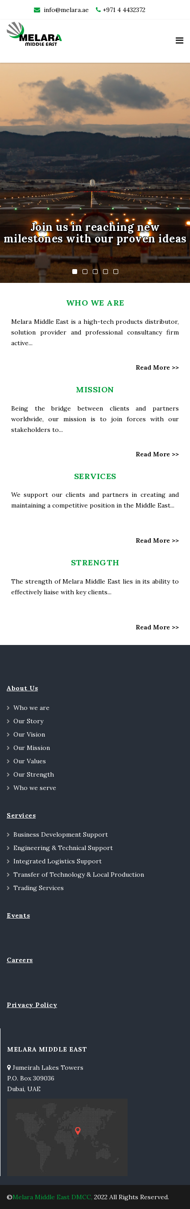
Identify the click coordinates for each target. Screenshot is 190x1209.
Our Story (28, 721)
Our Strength (33, 774)
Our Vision (29, 734)
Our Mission (31, 748)
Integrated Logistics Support (57, 861)
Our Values (29, 761)
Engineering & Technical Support (63, 848)
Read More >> (157, 367)
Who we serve (34, 788)
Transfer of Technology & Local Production (78, 874)
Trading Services (38, 888)
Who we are (31, 708)
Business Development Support (60, 834)
